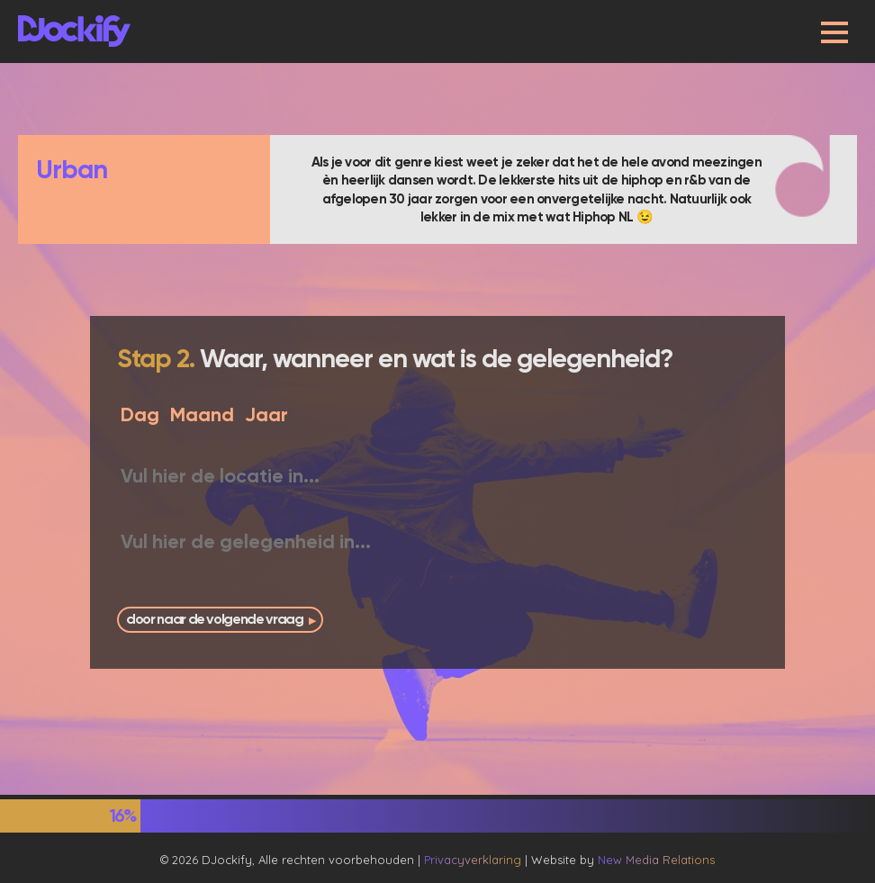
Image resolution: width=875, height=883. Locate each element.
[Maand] (200, 415)
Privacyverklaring (472, 859)
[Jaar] (267, 415)
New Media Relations (656, 859)
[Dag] (138, 415)
